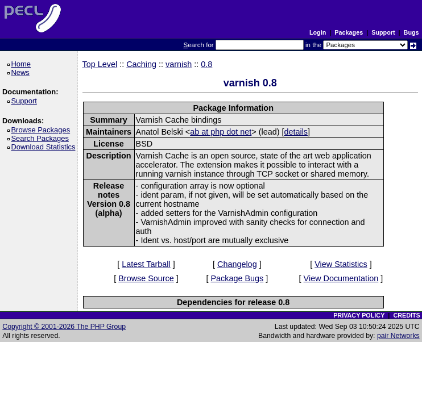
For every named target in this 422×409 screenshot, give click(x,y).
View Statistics (341, 264)
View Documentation (341, 278)
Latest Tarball (146, 264)
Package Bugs (236, 278)
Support (383, 32)
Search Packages (41, 138)
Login (317, 32)
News (22, 72)
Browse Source (146, 278)
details (296, 131)
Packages (348, 32)
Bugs (411, 32)
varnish (179, 64)
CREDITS (406, 315)
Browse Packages (42, 130)
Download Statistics (45, 147)
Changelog (237, 264)
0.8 (206, 64)
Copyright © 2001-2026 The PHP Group (64, 327)
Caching (141, 64)
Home (22, 64)
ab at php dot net (220, 131)
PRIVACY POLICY (358, 315)
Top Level (100, 64)
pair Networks (398, 336)
